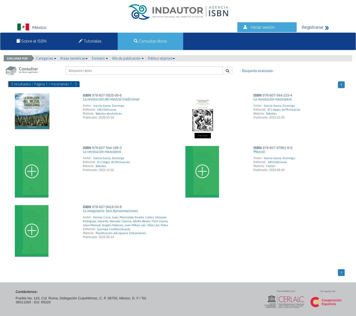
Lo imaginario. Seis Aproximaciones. (111, 211)
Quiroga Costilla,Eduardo (114, 229)
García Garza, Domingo (108, 105)
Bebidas (271, 113)
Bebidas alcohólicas (109, 113)
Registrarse (312, 27)
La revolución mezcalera (272, 99)
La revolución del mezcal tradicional (111, 99)
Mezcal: (259, 152)
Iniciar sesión (263, 27)
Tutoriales (90, 41)
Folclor (270, 166)
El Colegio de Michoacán (284, 109)
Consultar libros (150, 41)
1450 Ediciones (106, 109)
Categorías (46, 58)
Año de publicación (128, 58)
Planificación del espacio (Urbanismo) (121, 233)
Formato (100, 58)
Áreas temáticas (74, 58)
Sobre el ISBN (31, 41)
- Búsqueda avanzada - (257, 71)
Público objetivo (161, 58)
